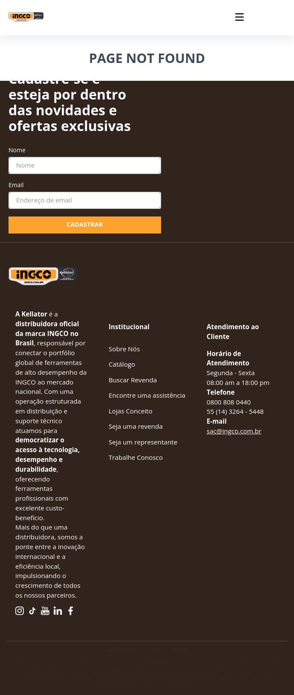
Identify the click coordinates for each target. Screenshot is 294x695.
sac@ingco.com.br (234, 431)
